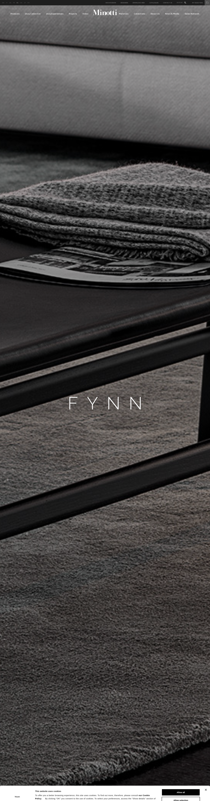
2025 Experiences (54, 14)
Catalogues (154, 2)
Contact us (167, 2)
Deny (180, 793)
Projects (73, 14)
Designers (124, 2)
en (3, 2)
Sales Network (192, 14)
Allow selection (180, 785)
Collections (139, 14)
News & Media (172, 14)
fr (14, 2)
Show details (140, 796)
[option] (105, 403)
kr (28, 2)
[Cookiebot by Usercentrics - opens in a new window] (17, 796)
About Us (155, 14)
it (7, 2)
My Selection (201, 2)
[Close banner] (206, 775)
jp (25, 2)
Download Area (139, 2)
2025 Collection (33, 14)
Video (85, 14)
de (10, 2)
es (17, 2)
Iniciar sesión (111, 2)
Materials (123, 14)
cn (21, 2)
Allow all (181, 777)
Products (15, 14)
